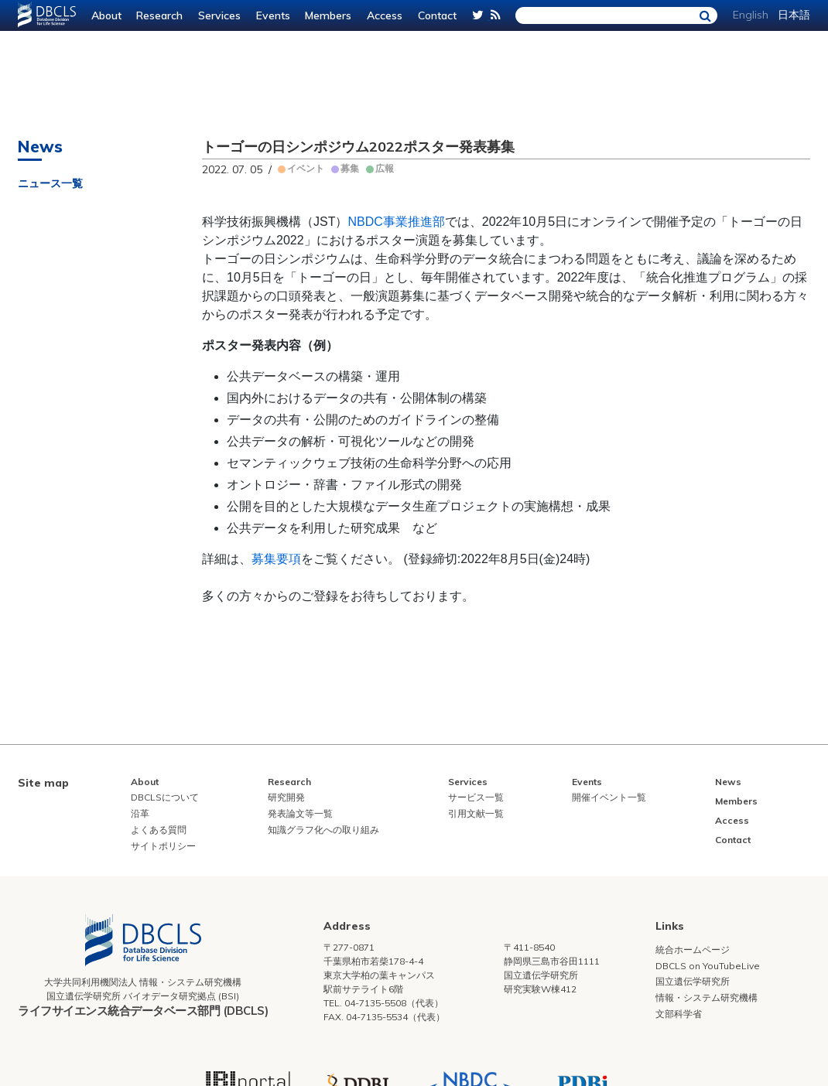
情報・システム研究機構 (706, 997)
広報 (384, 168)
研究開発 (286, 797)
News (728, 781)
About (106, 15)
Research (159, 15)
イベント (305, 168)
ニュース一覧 (50, 183)
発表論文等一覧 (300, 813)
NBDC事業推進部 (395, 221)
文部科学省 (678, 1013)
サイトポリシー (163, 846)
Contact (437, 15)
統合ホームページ (692, 949)
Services (219, 15)
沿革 (140, 813)
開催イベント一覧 (609, 797)
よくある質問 (158, 829)
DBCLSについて (165, 797)
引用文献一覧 (476, 813)
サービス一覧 (476, 797)
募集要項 (276, 558)
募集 (349, 168)
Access (384, 15)
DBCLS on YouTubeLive (707, 966)
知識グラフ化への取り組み (323, 829)
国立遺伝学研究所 (692, 981)
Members (328, 15)
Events (273, 15)
